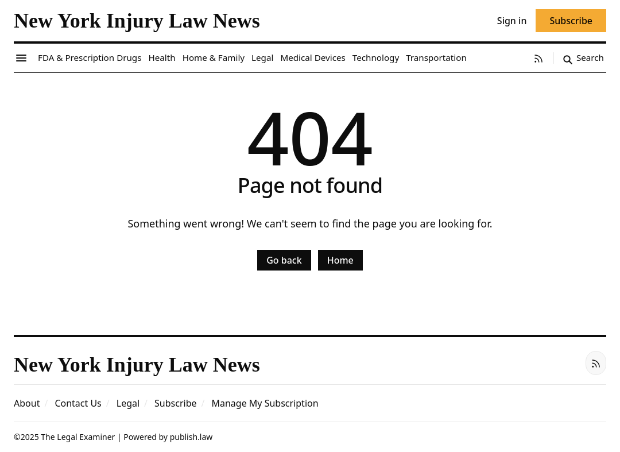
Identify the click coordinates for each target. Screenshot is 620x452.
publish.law (191, 436)
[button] (175, 403)
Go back (283, 260)
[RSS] (538, 58)
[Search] (583, 58)
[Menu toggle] (21, 58)
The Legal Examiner (78, 436)
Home (340, 260)
